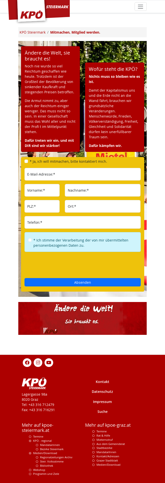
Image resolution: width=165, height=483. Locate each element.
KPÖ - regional (42, 441)
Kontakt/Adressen (107, 456)
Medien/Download (45, 453)
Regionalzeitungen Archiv (56, 457)
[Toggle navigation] (141, 6)
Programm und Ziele (46, 474)
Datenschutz (102, 391)
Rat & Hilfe (103, 435)
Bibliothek (46, 465)
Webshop (39, 470)
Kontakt (102, 381)
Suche (102, 411)
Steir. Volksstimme (52, 461)
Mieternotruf (104, 440)
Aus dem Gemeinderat (110, 444)
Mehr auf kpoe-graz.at (108, 425)
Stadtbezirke (104, 448)
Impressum (102, 401)
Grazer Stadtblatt (107, 460)
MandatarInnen (106, 452)
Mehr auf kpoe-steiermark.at (37, 427)
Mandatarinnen (50, 445)
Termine (38, 436)
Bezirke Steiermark (52, 449)
